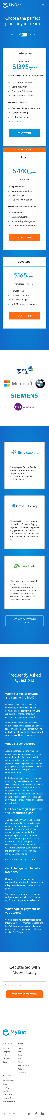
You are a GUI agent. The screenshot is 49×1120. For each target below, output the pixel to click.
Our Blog (6, 1088)
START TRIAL (24, 133)
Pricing (5, 1055)
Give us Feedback (9, 1101)
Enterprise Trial (8, 1098)
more (18, 121)
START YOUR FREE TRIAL (24, 994)
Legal (5, 1114)
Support (5, 1084)
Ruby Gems (22, 1072)
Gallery (5, 1062)
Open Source (7, 1094)
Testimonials (7, 1059)
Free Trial (6, 1091)
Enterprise (6, 1052)
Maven (20, 1062)
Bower (20, 1055)
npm (19, 1052)
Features (6, 1048)
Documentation (8, 1081)
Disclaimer (12, 1114)
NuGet (20, 1048)
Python (20, 1069)
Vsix (19, 1059)
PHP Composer (23, 1065)
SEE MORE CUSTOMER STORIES (24, 621)
